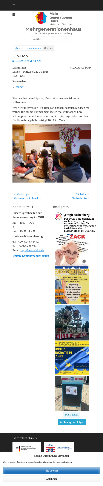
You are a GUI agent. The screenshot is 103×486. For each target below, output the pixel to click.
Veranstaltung (33, 48)
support (37, 60)
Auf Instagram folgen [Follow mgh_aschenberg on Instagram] (71, 422)
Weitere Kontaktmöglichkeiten (30, 255)
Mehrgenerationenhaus (53, 29)
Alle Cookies (51, 470)
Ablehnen (51, 478)
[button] (72, 251)
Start (18, 48)
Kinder (19, 86)
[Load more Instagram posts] (71, 415)
